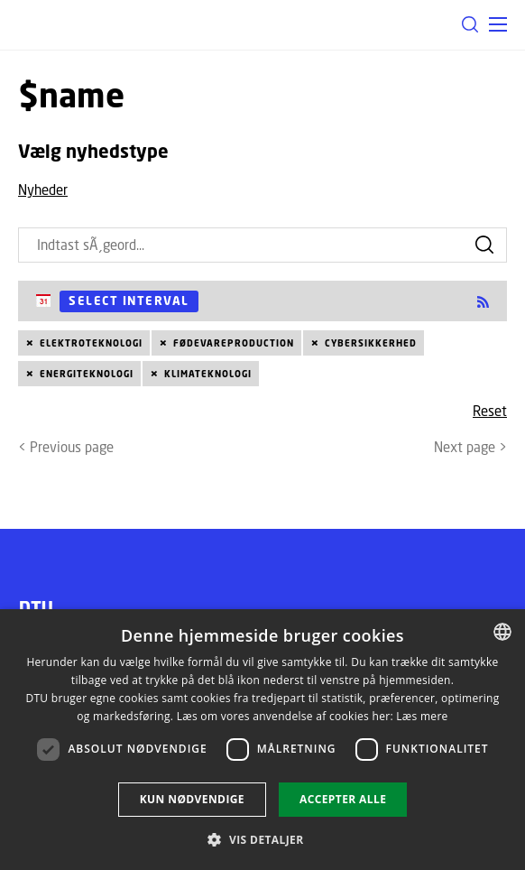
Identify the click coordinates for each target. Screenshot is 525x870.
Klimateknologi (208, 373)
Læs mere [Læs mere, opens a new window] (421, 716)
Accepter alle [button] (342, 799)
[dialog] (262, 739)
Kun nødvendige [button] (192, 799)
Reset (490, 411)
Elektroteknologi (91, 343)
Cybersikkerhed (371, 343)
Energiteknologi (87, 373)
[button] (498, 24)
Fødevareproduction (233, 343)
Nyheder (43, 189)
